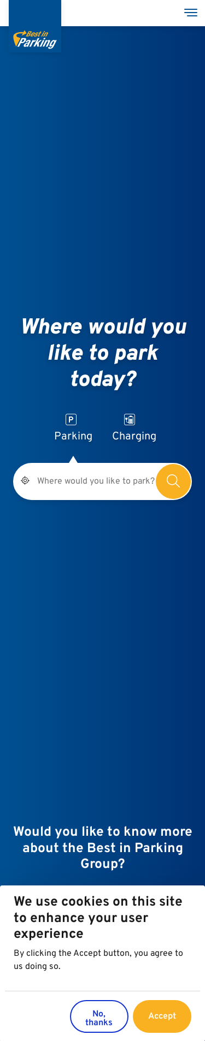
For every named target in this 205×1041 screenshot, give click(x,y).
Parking (73, 429)
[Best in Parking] (35, 26)
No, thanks (99, 1023)
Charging (134, 429)
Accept (162, 1020)
